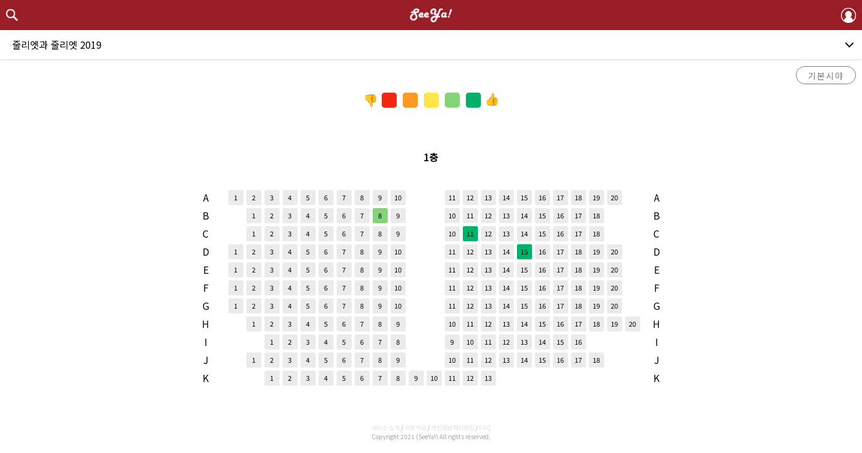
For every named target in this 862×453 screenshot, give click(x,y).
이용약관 (415, 427)
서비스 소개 (385, 427)
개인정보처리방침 (452, 427)
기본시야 (826, 75)
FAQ (485, 427)
